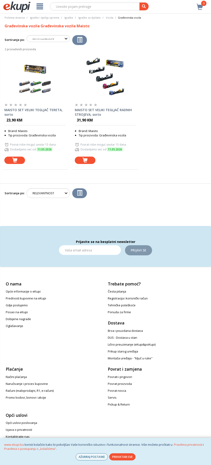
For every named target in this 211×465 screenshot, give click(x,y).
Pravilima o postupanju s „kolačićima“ (30, 449)
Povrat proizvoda (120, 384)
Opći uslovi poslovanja (21, 423)
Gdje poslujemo (17, 305)
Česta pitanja (117, 291)
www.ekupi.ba (14, 444)
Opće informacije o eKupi (23, 291)
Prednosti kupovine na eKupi (26, 298)
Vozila (109, 17)
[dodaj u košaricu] (14, 160)
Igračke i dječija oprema (44, 17)
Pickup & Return (119, 404)
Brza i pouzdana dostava (125, 331)
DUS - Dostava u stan (122, 337)
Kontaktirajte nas (18, 436)
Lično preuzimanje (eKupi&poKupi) (131, 344)
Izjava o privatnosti (19, 430)
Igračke (68, 17)
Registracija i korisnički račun (128, 298)
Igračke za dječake (89, 17)
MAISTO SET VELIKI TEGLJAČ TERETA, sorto (33, 112)
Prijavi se (138, 250)
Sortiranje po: (15, 40)
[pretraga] (144, 6)
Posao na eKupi (17, 312)
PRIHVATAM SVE (122, 457)
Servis (112, 397)
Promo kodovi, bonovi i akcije (26, 397)
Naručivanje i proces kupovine (27, 384)
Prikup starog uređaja (123, 351)
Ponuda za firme (119, 312)
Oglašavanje (14, 326)
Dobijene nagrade (18, 319)
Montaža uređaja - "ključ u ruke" (130, 358)
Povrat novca (117, 391)
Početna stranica (15, 17)
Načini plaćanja (16, 377)
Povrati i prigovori (120, 377)
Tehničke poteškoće (122, 305)
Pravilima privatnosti (188, 444)
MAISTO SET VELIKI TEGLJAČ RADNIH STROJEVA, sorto (103, 112)
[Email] (90, 250)
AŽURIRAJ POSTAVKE (92, 457)
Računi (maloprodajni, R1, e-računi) (30, 391)
